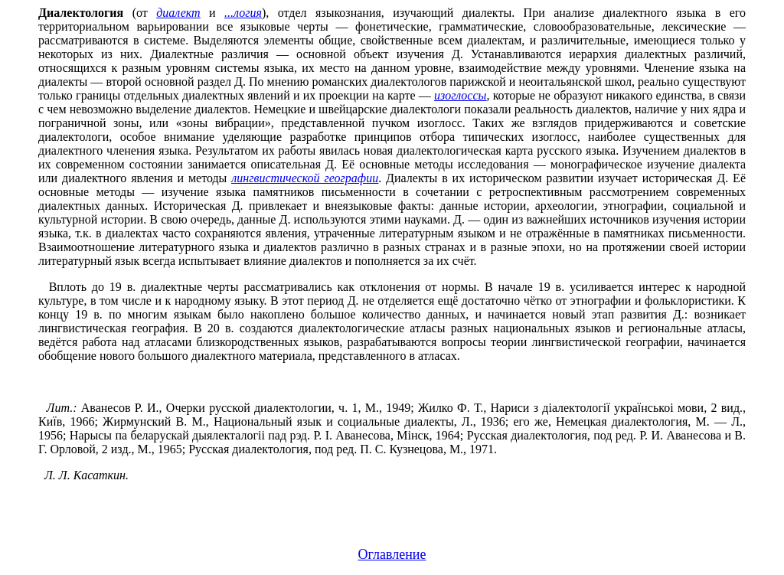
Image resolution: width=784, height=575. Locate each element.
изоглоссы (460, 95)
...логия (243, 12)
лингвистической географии (304, 178)
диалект (178, 12)
